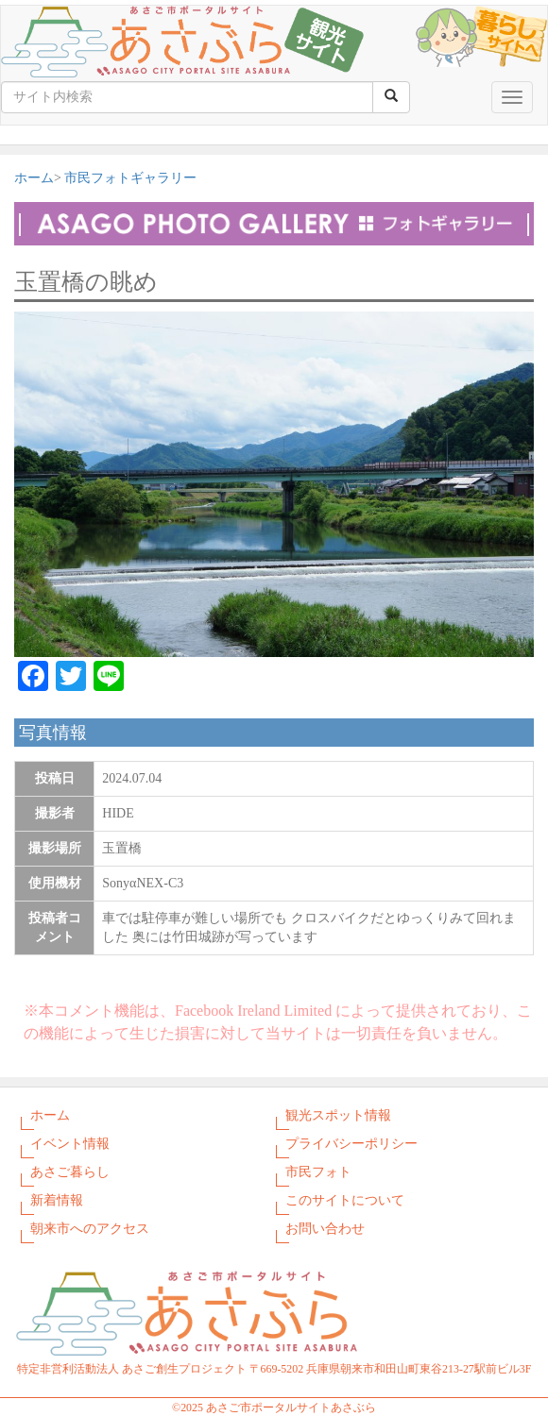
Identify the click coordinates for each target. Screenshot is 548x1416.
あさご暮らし (70, 1172)
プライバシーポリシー (351, 1144)
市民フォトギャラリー (130, 178)
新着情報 (56, 1200)
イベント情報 (70, 1144)
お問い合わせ (325, 1229)
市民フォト (318, 1172)
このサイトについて (344, 1200)
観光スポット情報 (338, 1115)
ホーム (34, 178)
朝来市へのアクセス (89, 1229)
